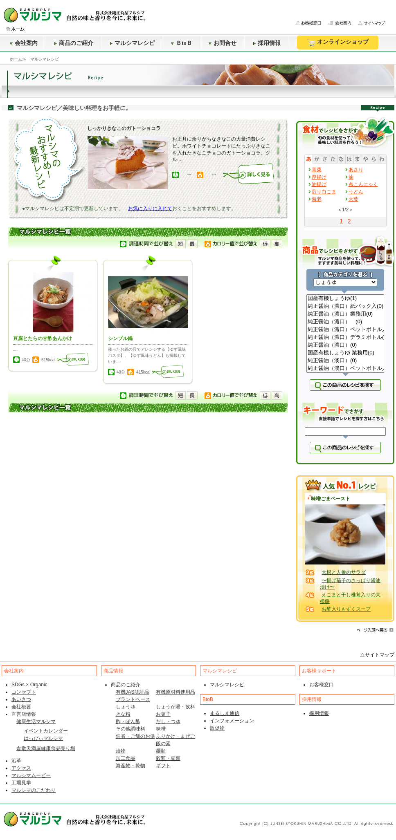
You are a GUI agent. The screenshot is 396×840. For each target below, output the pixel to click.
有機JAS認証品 (132, 692)
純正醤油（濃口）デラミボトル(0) (345, 337)
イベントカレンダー (46, 731)
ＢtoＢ (181, 43)
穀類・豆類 (168, 758)
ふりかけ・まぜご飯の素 (175, 739)
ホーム (16, 59)
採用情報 (267, 43)
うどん (356, 192)
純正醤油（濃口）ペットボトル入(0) (345, 330)
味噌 (161, 729)
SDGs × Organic (29, 685)
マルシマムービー (31, 775)
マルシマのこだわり (33, 790)
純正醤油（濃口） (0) (345, 322)
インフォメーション (232, 721)
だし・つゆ (168, 721)
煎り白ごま (324, 192)
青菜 (317, 169)
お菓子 (163, 714)
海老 (317, 199)
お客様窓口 (321, 685)
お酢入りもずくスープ (346, 609)
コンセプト (23, 692)
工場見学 (21, 783)
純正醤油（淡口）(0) (345, 361)
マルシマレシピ (132, 43)
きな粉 (123, 714)
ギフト (163, 765)
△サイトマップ (377, 655)
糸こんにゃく (363, 184)
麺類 (161, 751)
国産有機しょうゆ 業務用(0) (345, 353)
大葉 (353, 199)
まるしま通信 (224, 713)
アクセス (21, 768)
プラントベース (133, 699)
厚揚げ (319, 177)
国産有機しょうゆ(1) (345, 298)
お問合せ (222, 43)
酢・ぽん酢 (128, 721)
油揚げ (319, 184)
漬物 (121, 751)
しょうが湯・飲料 (175, 707)
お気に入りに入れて (150, 208)
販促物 (217, 728)
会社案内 (24, 43)
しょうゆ (125, 707)
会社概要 (21, 707)
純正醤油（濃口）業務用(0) (345, 314)
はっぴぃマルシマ (43, 738)
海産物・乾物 (130, 765)
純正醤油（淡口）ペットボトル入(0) (345, 368)
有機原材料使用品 (175, 692)
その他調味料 (130, 729)
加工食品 (125, 758)
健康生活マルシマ (36, 721)
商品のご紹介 (73, 43)
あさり (356, 169)
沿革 (16, 761)
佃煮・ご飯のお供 (135, 736)
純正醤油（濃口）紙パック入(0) (345, 306)
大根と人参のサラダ (344, 572)
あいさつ (21, 699)
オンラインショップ (338, 42)
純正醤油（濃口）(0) (345, 345)
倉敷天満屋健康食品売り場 (45, 748)
